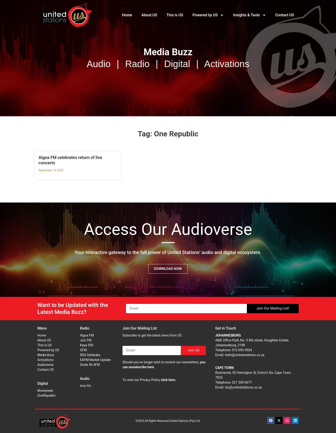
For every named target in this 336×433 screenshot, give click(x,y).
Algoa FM (87, 335)
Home (127, 15)
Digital (42, 383)
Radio (84, 328)
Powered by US (208, 15)
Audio (85, 378)
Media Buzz (45, 355)
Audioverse (45, 365)
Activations (45, 360)
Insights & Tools (249, 15)
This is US (174, 15)
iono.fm (85, 386)
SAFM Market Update (95, 360)
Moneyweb (45, 390)
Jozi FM (85, 340)
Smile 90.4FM (90, 365)
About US (149, 15)
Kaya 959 (86, 345)
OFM (83, 350)
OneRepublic (46, 395)
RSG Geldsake (90, 355)
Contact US (284, 15)
